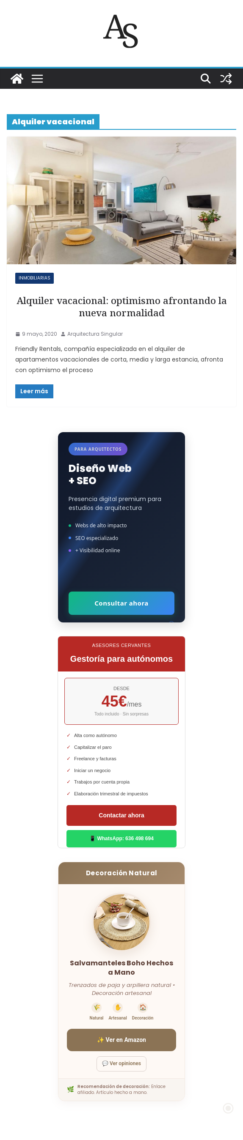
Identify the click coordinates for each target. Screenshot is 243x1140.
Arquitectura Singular (95, 333)
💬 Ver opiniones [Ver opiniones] (121, 1063)
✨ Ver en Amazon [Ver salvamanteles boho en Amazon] (121, 1039)
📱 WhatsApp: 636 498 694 (121, 838)
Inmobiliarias (34, 278)
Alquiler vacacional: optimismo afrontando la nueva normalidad (122, 306)
